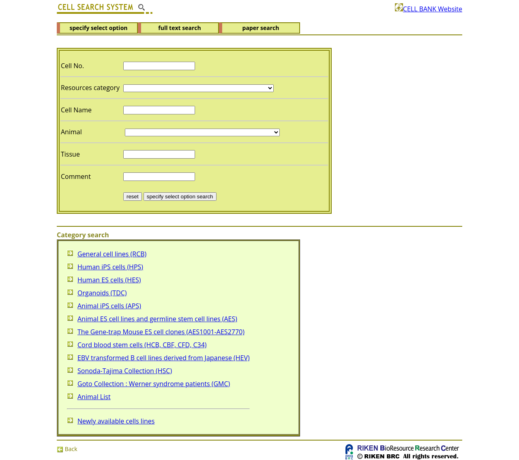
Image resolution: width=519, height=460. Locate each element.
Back (67, 449)
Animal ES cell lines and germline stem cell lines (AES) (157, 318)
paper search (260, 28)
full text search (179, 28)
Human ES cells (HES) (109, 279)
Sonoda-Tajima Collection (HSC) (124, 370)
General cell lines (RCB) (111, 253)
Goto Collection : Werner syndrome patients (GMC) (153, 383)
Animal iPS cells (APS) (109, 305)
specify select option (98, 28)
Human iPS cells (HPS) (110, 266)
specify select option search (180, 196)
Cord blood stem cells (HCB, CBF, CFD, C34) (142, 344)
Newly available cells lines (115, 421)
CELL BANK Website (428, 8)
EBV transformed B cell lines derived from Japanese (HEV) (163, 357)
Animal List (94, 396)
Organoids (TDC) (102, 292)
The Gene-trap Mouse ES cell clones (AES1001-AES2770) (160, 331)
